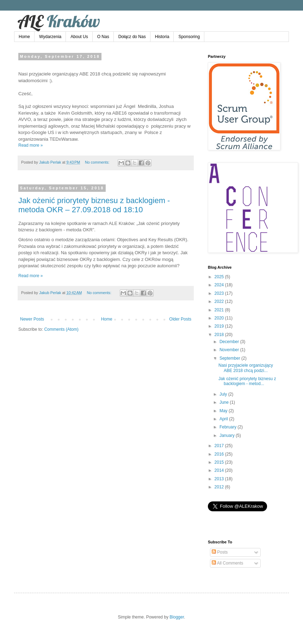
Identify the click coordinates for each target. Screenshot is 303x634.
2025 (220, 276)
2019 (220, 326)
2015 (220, 462)
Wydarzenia (50, 36)
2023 (220, 293)
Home (24, 36)
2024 (220, 284)
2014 (220, 470)
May (224, 410)
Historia (162, 36)
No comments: (98, 162)
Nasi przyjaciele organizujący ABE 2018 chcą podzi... (245, 368)
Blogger (176, 617)
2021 (220, 309)
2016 (220, 454)
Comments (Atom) (61, 329)
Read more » (30, 145)
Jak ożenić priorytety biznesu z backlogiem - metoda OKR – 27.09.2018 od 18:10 (94, 205)
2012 (220, 486)
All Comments (227, 563)
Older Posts (180, 319)
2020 (220, 318)
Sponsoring (189, 36)
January (227, 435)
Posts (220, 552)
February (228, 427)
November (229, 349)
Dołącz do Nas (132, 36)
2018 (220, 334)
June (224, 402)
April (224, 418)
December (229, 341)
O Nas (103, 36)
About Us (79, 36)
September (230, 358)
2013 (220, 478)
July (223, 394)
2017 (220, 445)
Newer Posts (32, 319)
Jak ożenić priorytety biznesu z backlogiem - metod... (247, 381)
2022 (220, 301)
